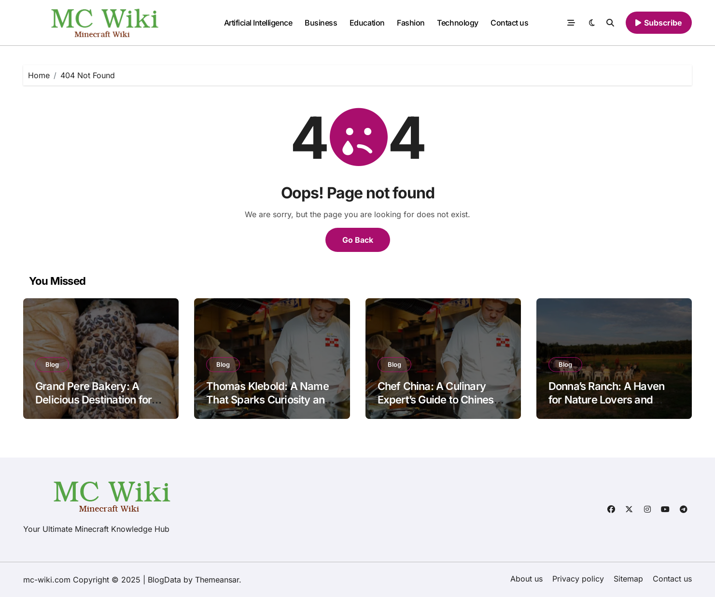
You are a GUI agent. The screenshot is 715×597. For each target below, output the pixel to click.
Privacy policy (578, 578)
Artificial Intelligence (258, 23)
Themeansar (217, 579)
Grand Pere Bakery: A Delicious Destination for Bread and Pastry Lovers (94, 400)
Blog (52, 364)
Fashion (411, 23)
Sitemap (628, 578)
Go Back (357, 240)
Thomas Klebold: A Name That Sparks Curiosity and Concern (268, 400)
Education (367, 23)
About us (526, 578)
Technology (457, 23)
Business (321, 23)
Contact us (509, 23)
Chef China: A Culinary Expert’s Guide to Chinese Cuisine (439, 400)
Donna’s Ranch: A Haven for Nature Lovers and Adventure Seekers (606, 400)
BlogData (164, 579)
